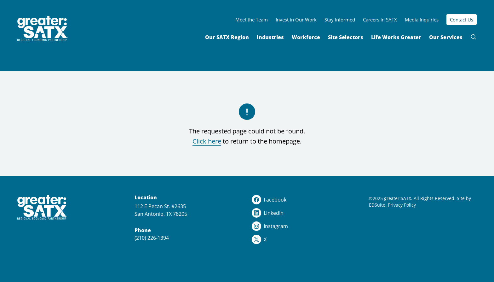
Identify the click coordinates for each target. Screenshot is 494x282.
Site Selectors (345, 37)
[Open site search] (473, 37)
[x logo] (305, 239)
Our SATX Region (227, 37)
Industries (270, 37)
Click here (206, 141)
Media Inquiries (422, 19)
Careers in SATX (380, 19)
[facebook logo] (305, 199)
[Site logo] (42, 28)
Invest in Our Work (296, 19)
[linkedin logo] (305, 213)
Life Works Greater (396, 37)
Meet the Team (251, 19)
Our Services (445, 37)
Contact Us (461, 19)
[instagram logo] (305, 226)
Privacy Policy (402, 205)
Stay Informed (340, 19)
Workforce (306, 37)
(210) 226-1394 (152, 237)
